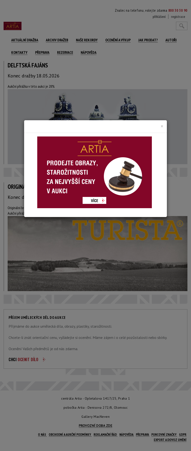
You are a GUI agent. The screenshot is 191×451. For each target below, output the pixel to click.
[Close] (162, 126)
